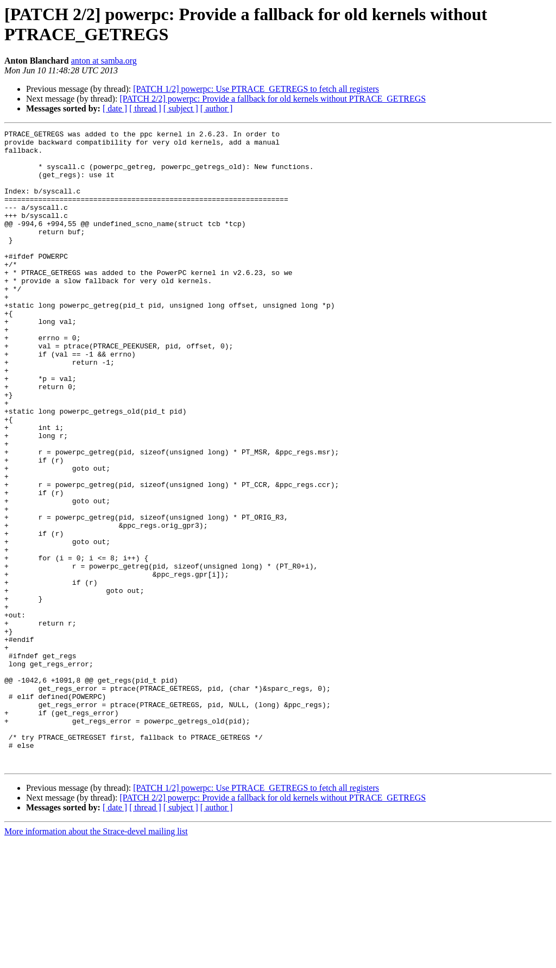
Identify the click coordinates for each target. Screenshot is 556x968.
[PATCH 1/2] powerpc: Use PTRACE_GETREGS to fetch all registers (256, 88)
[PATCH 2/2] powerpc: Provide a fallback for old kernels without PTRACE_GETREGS (272, 98)
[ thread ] (145, 108)
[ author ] (216, 108)
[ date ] (115, 108)
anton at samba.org (104, 60)
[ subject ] (180, 108)
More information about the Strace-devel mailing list (96, 958)
